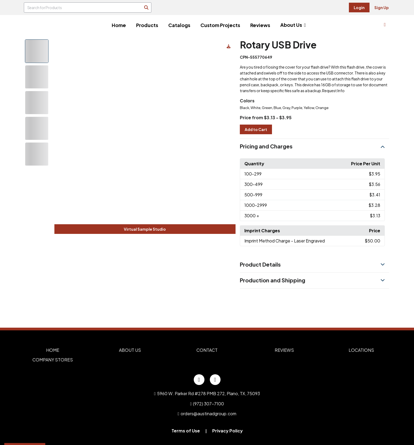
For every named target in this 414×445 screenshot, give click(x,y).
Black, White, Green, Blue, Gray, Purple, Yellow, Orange (284, 108)
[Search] (146, 7)
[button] (314, 146)
